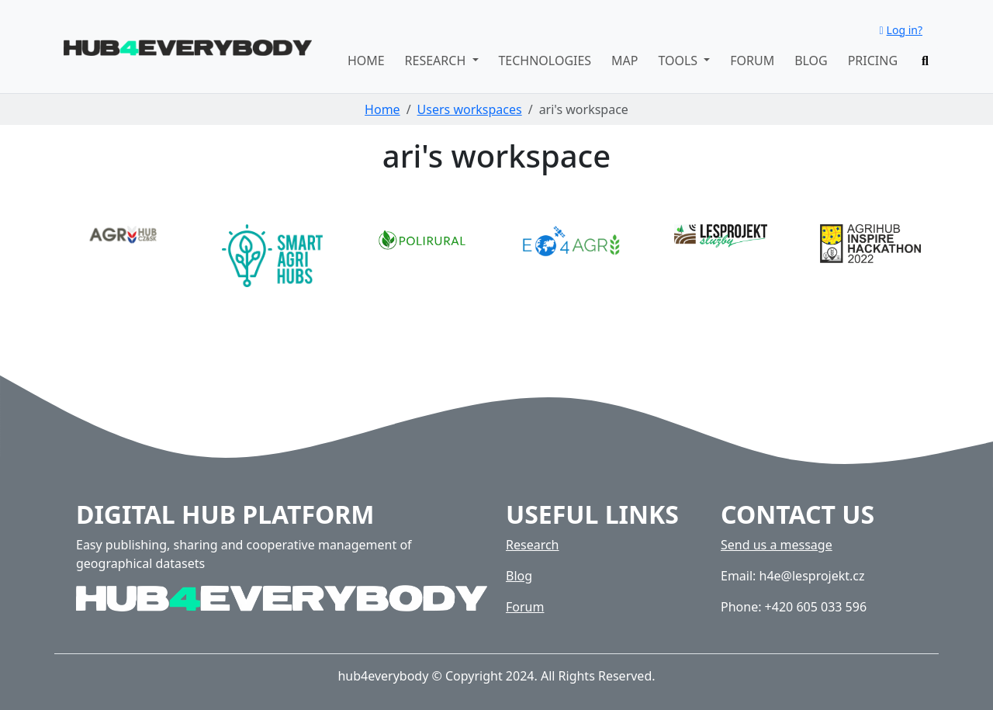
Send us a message (776, 544)
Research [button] (437, 60)
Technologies (544, 60)
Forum (752, 60)
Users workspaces (469, 109)
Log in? (900, 30)
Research (532, 544)
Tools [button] (679, 60)
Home (366, 60)
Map (624, 60)
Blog (811, 60)
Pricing (873, 60)
